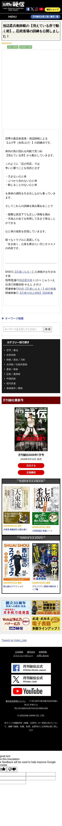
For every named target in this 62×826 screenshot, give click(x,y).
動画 (4, 47)
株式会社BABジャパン (16, 701)
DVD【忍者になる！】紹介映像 (37, 288)
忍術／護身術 (13, 47)
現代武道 (11, 383)
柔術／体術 (12, 369)
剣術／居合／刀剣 (15, 359)
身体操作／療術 (25, 47)
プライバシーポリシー (23, 655)
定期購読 (31, 472)
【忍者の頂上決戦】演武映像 (36, 293)
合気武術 (11, 355)
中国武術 (11, 378)
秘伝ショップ (53, 9)
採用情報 (43, 652)
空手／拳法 (12, 350)
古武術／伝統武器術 (16, 364)
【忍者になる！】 (24, 271)
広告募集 (19, 652)
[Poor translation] (12, 769)
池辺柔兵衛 (25, 280)
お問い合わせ (43, 655)
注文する (31, 465)
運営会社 (31, 652)
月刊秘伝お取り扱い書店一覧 (45, 17)
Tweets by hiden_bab (14, 640)
